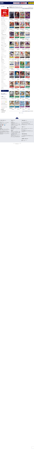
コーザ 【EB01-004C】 (27, 78)
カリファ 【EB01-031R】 (17, 48)
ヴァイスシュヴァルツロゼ (3, 25)
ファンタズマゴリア (3, 83)
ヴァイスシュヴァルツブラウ (4, 67)
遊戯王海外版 (2, 59)
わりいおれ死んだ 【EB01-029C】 (11, 108)
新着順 (28, 8)
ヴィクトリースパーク (3, 84)
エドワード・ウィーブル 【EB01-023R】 (11, 29)
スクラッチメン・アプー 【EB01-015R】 (27, 29)
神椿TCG (2, 33)
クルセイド (2, 80)
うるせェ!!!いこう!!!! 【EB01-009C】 (16, 88)
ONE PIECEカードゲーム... (3, 37)
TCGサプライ (2, 88)
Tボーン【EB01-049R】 (11, 78)
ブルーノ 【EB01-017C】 (22, 68)
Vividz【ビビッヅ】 (3, 42)
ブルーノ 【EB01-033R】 (22, 48)
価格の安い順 (23, 8)
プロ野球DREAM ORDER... (3, 34)
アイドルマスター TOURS (3, 46)
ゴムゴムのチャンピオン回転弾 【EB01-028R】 (11, 48)
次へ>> (22, 10)
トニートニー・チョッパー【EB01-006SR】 (22, 29)
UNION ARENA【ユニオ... (3, 38)
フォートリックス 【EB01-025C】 (27, 98)
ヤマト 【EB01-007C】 (17, 68)
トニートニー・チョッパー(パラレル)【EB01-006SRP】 (22, 19)
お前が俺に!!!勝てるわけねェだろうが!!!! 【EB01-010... (17, 59)
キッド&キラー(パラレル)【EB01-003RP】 (17, 19)
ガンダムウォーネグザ (3, 79)
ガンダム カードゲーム (3, 21)
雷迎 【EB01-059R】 (11, 68)
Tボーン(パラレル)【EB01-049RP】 (11, 19)
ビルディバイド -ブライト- (3, 55)
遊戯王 (2, 58)
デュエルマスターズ (3, 63)
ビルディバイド (2, 54)
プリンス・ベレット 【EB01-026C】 (27, 68)
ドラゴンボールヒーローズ (3, 50)
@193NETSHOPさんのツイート (4, 94)
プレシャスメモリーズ (3, 71)
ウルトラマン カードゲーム (3, 29)
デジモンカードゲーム (3, 75)
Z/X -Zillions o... (2, 62)
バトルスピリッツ (3, 76)
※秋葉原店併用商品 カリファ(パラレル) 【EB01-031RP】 (27, 19)
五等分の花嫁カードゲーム (3, 30)
